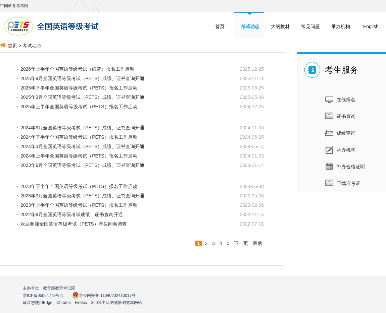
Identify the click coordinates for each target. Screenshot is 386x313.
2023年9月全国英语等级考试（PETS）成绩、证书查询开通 (82, 165)
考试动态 (31, 45)
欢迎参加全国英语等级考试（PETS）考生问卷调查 (73, 224)
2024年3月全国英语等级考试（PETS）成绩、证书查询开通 (82, 146)
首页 (220, 26)
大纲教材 (280, 26)
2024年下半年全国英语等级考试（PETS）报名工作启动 (78, 137)
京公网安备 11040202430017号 (104, 295)
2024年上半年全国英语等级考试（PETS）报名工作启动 (78, 156)
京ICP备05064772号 (43, 295)
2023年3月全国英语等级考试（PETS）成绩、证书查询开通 (82, 195)
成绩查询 (340, 133)
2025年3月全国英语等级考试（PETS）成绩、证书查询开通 (82, 97)
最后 (257, 243)
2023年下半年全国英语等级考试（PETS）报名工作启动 (78, 186)
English (371, 26)
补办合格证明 (345, 166)
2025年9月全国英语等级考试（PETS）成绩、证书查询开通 (82, 78)
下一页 (241, 243)
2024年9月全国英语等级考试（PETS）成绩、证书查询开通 (82, 127)
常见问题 (310, 26)
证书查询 (340, 116)
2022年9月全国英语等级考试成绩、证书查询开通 (71, 214)
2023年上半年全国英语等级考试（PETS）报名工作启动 (78, 205)
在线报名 (340, 99)
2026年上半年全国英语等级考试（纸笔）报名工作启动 (77, 69)
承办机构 (340, 26)
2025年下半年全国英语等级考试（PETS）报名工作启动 (78, 87)
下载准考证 (342, 183)
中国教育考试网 (14, 5)
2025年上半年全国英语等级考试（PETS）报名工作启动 (78, 106)
